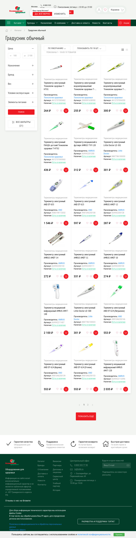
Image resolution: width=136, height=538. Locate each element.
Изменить (60, 14)
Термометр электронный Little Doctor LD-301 (114, 143)
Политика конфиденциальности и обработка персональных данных (35, 525)
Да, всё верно (42, 14)
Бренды (32, 22)
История (56, 490)
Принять (119, 535)
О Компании (43, 469)
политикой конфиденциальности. (94, 534)
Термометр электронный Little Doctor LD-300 (84, 309)
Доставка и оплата (80, 22)
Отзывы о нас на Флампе (18, 500)
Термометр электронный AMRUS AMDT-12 (114, 203)
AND (60, 210)
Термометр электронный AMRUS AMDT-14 (54, 256)
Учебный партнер (57, 484)
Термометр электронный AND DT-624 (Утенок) (84, 366)
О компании (62, 22)
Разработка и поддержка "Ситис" (98, 521)
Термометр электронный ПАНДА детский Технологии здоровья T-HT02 (56, 145)
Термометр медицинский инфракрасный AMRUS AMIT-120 (114, 367)
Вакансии (57, 461)
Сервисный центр (58, 477)
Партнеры (57, 465)
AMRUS (91, 151)
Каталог (16, 23)
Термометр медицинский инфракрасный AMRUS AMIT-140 (56, 311)
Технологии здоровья (53, 98)
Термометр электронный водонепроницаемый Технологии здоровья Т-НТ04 (84, 87)
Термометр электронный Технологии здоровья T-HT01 (54, 86)
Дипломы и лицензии (58, 470)
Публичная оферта (17, 530)
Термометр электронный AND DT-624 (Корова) (54, 366)
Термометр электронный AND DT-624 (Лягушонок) (114, 309)
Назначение (46, 22)
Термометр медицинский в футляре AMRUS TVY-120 (85, 143)
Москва (34, 7)
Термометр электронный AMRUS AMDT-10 (114, 256)
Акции (124, 22)
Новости (96, 22)
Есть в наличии (59, 103)
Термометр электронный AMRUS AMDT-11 (84, 256)
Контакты (107, 22)
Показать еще (86, 416)
